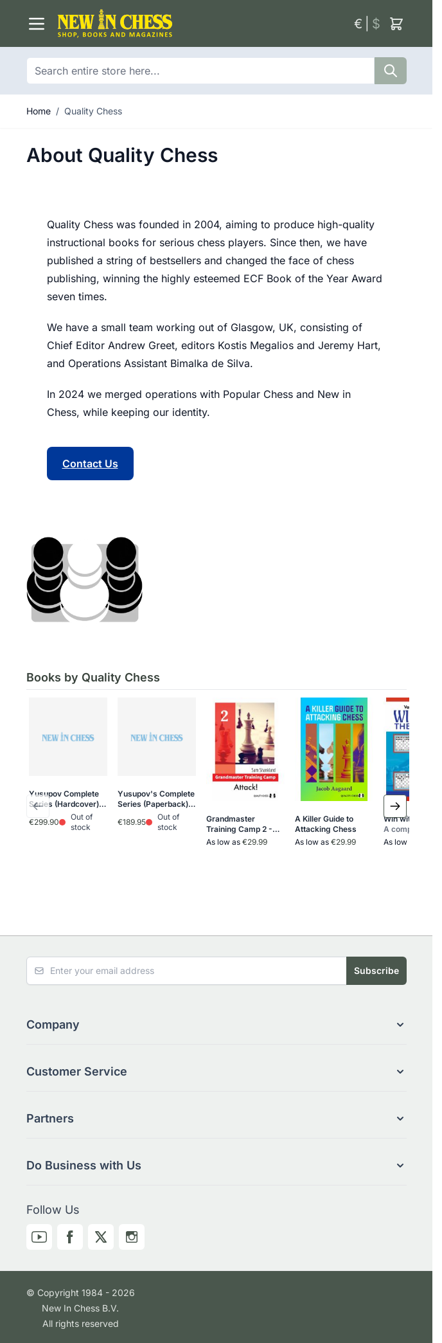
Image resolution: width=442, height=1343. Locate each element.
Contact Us (90, 463)
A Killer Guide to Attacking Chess (326, 824)
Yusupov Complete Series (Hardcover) (64, 799)
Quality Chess (93, 110)
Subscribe (376, 970)
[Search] (391, 70)
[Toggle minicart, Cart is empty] (396, 24)
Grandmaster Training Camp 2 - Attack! (239, 824)
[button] (216, 1024)
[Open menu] (36, 24)
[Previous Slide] (37, 806)
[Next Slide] (395, 806)
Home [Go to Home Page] (38, 110)
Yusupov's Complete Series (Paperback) (156, 799)
